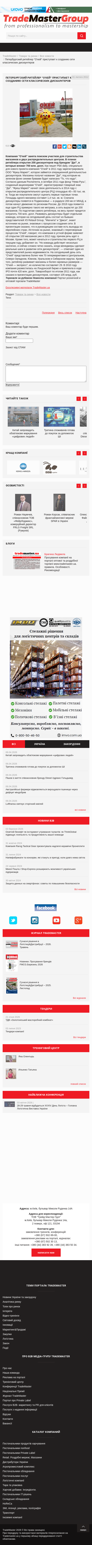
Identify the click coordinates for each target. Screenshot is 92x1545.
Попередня (48, 312)
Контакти (8, 1418)
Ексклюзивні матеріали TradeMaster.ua (28, 287)
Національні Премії (14, 1391)
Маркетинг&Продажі (14, 1329)
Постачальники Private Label (19, 1452)
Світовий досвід (12, 1320)
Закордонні (72, 744)
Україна (39, 744)
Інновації (8, 1324)
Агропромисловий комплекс (18, 1466)
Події (5, 1347)
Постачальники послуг (15, 1476)
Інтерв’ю (7, 1311)
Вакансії (7, 1423)
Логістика (8, 1338)
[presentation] (32, 390)
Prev (79, 399)
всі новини (80, 810)
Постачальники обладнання (18, 1471)
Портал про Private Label (17, 1400)
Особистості (15, 485)
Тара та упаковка (12, 1485)
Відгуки (7, 1414)
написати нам (46, 1252)
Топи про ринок (11, 1306)
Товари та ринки (28, 56)
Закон (6, 1343)
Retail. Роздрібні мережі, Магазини (22, 1457)
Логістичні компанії (13, 1480)
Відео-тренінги (11, 1315)
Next (85, 399)
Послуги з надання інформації (20, 1409)
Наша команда (11, 1372)
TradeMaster (10, 56)
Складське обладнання (16, 1499)
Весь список (65, 312)
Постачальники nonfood (16, 1448)
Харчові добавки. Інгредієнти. (19, 1489)
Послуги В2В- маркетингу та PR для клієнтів (28, 1405)
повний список (78, 1084)
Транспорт (8, 1512)
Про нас (7, 1368)
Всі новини (80, 889)
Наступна (80, 312)
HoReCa (7, 1503)
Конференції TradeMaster (17, 1386)
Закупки (7, 1334)
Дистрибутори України (15, 1462)
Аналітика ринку (12, 1301)
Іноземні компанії (12, 1517)
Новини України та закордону (19, 1297)
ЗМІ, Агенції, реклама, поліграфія (22, 1508)
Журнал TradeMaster (14, 1395)
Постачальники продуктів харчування (24, 1443)
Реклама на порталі (14, 1377)
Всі (14, 744)
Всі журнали (79, 998)
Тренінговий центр (13, 1381)
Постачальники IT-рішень (17, 1494)
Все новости (47, 56)
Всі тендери (79, 1037)
